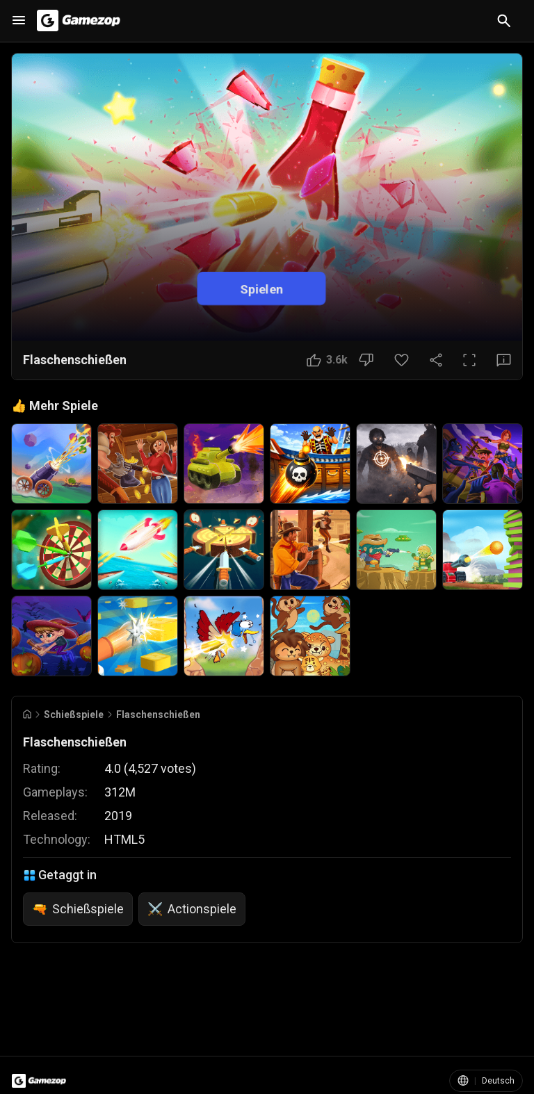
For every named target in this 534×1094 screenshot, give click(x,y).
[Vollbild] (469, 360)
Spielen (261, 288)
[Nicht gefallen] (366, 360)
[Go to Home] (27, 714)
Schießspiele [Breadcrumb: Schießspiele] (74, 714)
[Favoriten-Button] (401, 360)
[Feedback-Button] (504, 360)
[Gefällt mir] (327, 360)
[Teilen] (436, 360)
